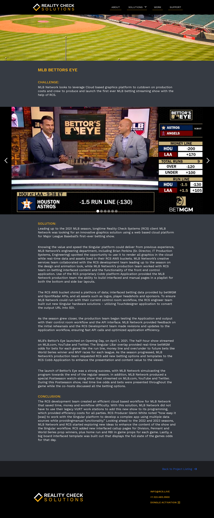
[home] (54, 7)
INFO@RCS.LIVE (160, 491)
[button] (137, 7)
